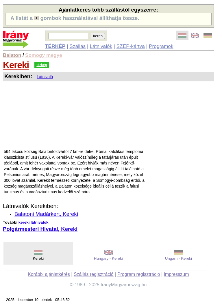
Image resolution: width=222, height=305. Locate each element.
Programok (161, 46)
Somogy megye (43, 55)
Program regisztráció (138, 274)
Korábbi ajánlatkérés (49, 274)
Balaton (12, 55)
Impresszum (176, 274)
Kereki (16, 65)
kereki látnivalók (33, 222)
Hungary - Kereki (108, 258)
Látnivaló (45, 76)
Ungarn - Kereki (178, 258)
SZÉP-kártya (130, 46)
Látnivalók (101, 46)
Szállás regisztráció (94, 274)
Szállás (77, 46)
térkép (41, 65)
